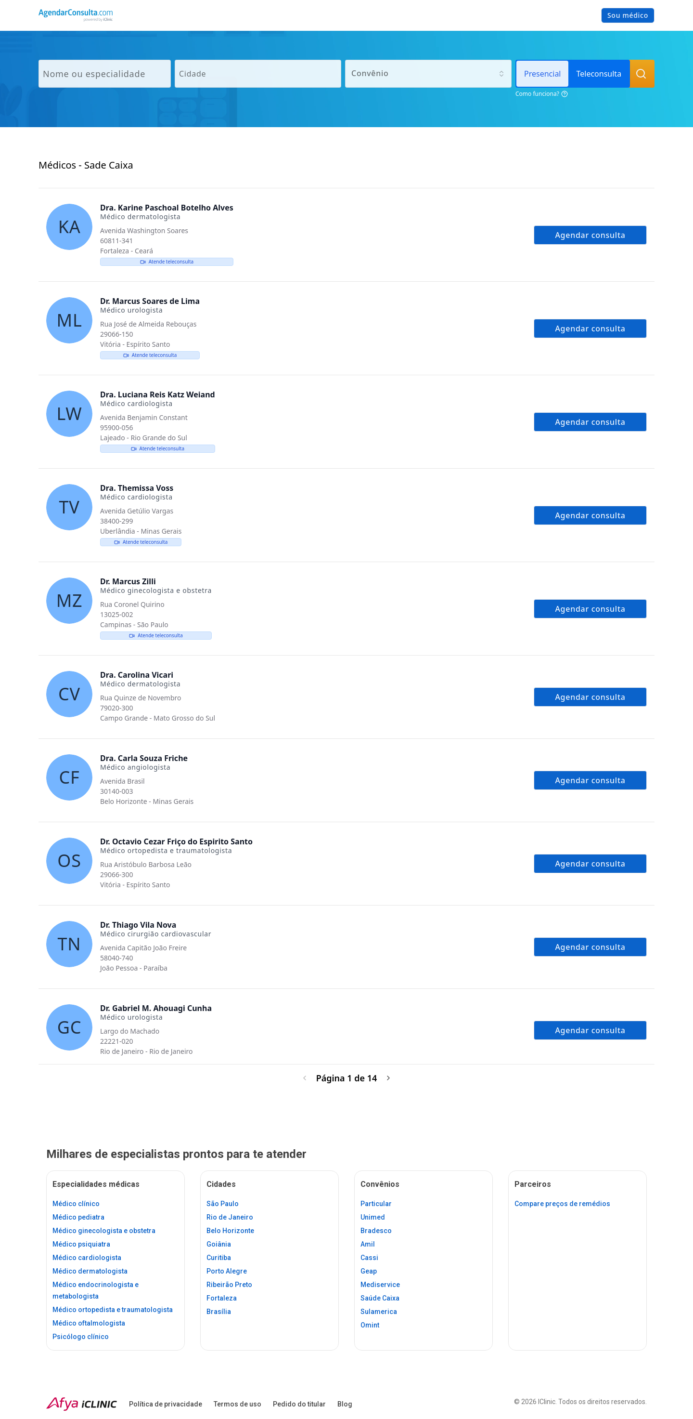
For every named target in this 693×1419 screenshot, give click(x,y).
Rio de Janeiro (229, 1217)
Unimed (372, 1217)
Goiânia (218, 1244)
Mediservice (380, 1284)
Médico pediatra (78, 1217)
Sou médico (627, 15)
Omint (369, 1325)
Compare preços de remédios (562, 1204)
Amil (367, 1244)
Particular (376, 1204)
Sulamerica (378, 1311)
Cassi (369, 1257)
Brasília (218, 1311)
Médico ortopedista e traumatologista (112, 1310)
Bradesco (376, 1231)
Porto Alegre (226, 1271)
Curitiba (218, 1257)
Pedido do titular (299, 1404)
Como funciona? (541, 94)
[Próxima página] (388, 1077)
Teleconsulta (598, 73)
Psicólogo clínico (80, 1336)
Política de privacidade (165, 1404)
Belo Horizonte (230, 1231)
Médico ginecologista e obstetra (103, 1231)
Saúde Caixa (379, 1298)
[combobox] (428, 74)
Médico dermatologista (90, 1271)
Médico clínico (76, 1204)
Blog (344, 1404)
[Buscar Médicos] (641, 74)
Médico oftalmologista (88, 1323)
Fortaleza (221, 1298)
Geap (368, 1271)
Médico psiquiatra (81, 1244)
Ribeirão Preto (229, 1284)
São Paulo (222, 1204)
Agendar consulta (590, 235)
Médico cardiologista (86, 1257)
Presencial (542, 73)
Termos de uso (237, 1404)
